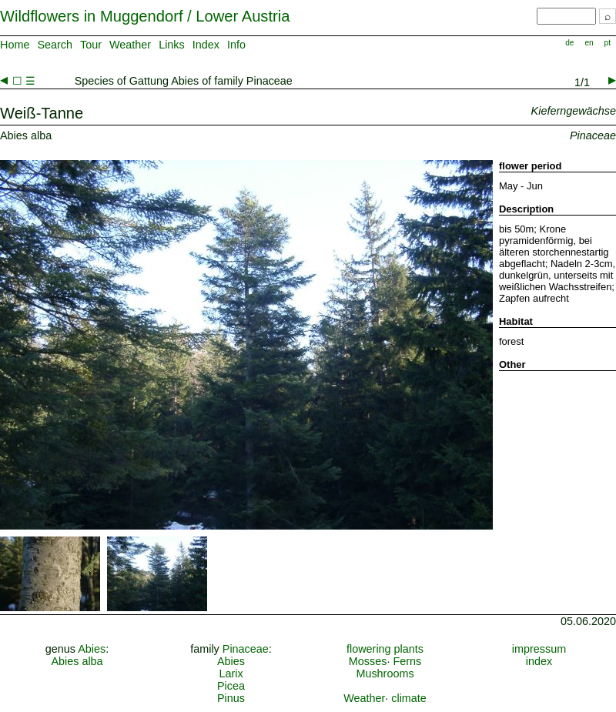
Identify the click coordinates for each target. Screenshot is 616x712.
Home (14, 44)
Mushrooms (384, 673)
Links (172, 44)
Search (54, 44)
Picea (231, 686)
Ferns (407, 661)
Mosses (368, 661)
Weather (130, 44)
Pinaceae (246, 649)
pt (607, 42)
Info (236, 44)
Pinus (231, 698)
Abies (91, 649)
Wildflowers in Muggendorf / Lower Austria (145, 16)
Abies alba (76, 661)
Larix (231, 673)
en (588, 42)
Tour (91, 44)
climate (409, 698)
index (539, 661)
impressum (539, 649)
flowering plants (385, 649)
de (569, 42)
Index (205, 44)
